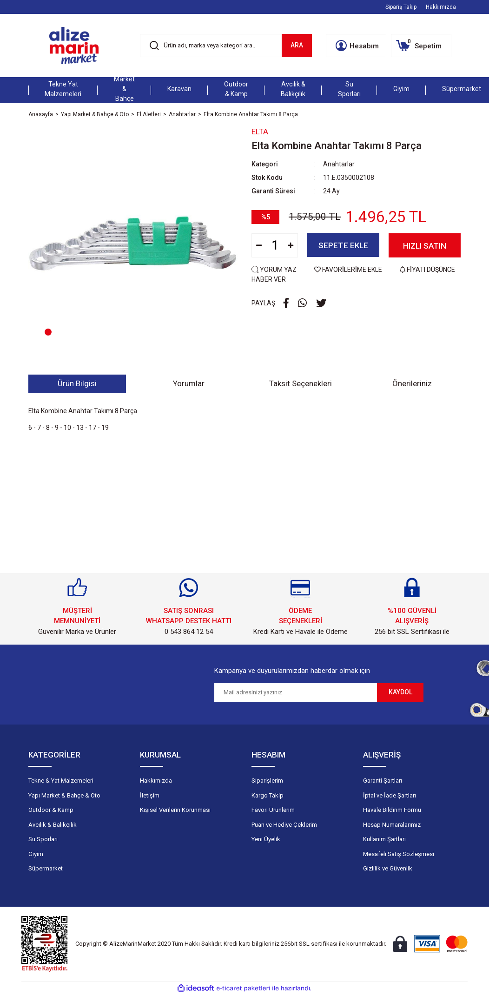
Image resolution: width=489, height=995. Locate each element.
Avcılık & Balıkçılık (52, 824)
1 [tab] (48, 332)
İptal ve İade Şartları (389, 795)
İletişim (149, 795)
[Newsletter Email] (295, 692)
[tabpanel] (133, 240)
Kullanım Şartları (384, 839)
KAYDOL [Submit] (400, 692)
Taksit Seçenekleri (300, 383)
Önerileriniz (412, 383)
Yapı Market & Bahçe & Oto (64, 795)
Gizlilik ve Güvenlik (387, 868)
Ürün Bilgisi (77, 383)
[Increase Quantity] (290, 245)
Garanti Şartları (382, 780)
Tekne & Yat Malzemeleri (60, 780)
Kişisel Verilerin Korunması (175, 809)
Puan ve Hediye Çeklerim (284, 824)
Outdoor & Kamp (50, 809)
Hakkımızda (441, 7)
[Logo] (73, 45)
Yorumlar (189, 383)
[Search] (226, 45)
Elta (259, 131)
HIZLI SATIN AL (424, 249)
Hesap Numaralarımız (392, 824)
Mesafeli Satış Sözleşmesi (398, 853)
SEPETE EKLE (343, 245)
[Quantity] (275, 245)
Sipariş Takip (400, 7)
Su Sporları (43, 839)
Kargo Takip (267, 795)
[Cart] (421, 45)
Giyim (35, 853)
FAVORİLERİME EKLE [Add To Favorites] (348, 269)
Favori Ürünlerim (273, 809)
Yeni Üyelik (265, 839)
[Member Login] (356, 45)
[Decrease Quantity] (259, 245)
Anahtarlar (339, 164)
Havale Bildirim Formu (392, 809)
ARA (297, 45)
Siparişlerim (267, 780)
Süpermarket (45, 868)
